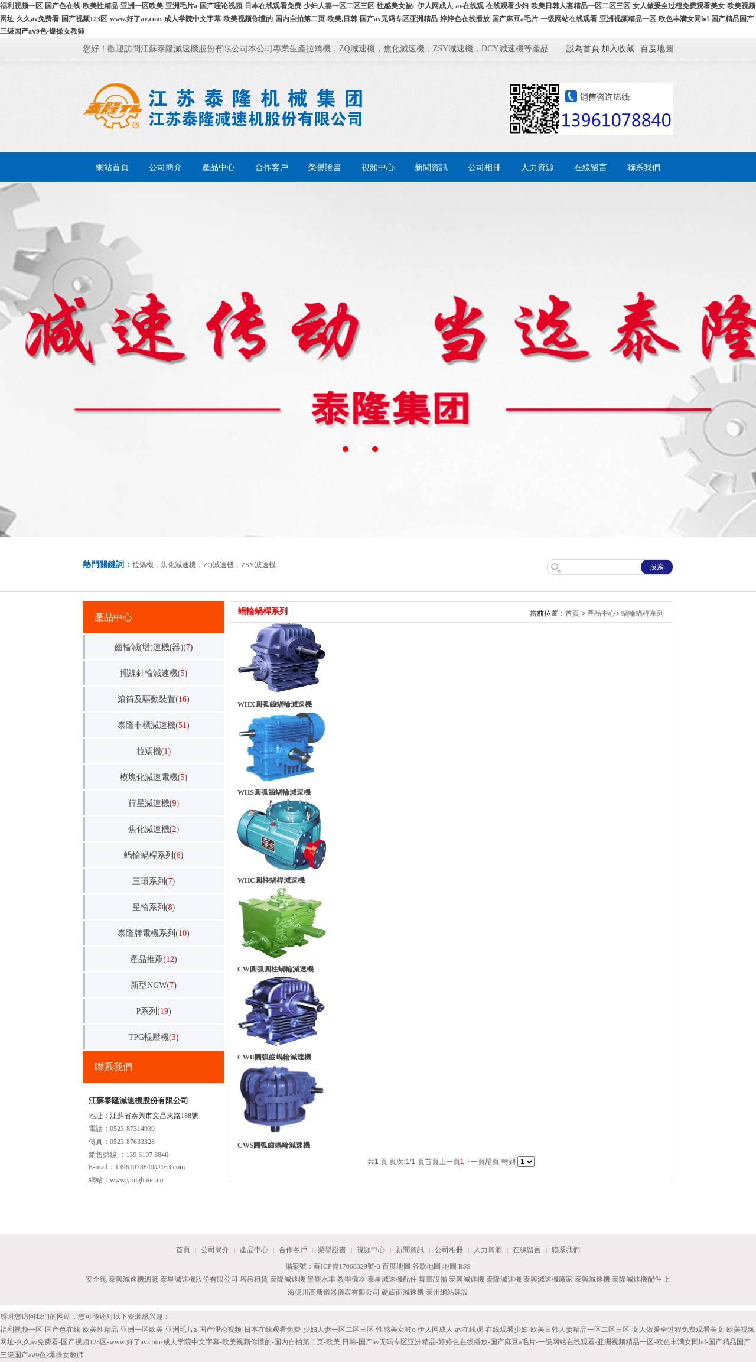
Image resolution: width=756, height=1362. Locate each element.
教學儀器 (351, 1279)
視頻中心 (378, 167)
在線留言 (590, 167)
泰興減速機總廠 (133, 1279)
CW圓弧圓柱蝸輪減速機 (275, 969)
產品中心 (218, 167)
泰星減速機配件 (392, 1279)
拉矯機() (153, 751)
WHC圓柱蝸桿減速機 (271, 880)
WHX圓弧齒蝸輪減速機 (274, 704)
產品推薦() (153, 959)
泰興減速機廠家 (548, 1279)
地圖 (449, 1266)
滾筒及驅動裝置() (153, 699)
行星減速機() (153, 803)
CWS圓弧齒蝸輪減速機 (273, 1145)
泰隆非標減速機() (153, 725)
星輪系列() (153, 907)
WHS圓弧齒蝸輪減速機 (274, 792)
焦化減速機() (153, 829)
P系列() (153, 1011)
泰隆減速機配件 (637, 1279)
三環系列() (153, 881)
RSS (464, 1266)
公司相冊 (484, 167)
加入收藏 (617, 48)
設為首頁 (582, 48)
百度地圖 (656, 48)
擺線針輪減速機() (153, 673)
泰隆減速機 (287, 1279)
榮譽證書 (324, 167)
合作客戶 (271, 167)
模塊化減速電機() (153, 777)
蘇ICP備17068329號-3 (347, 1266)
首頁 (572, 613)
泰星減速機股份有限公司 (199, 1279)
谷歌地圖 (426, 1266)
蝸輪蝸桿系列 (642, 613)
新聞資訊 (431, 167)
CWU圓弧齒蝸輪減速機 (274, 1057)
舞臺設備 (433, 1279)
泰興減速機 (466, 1279)
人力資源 (537, 167)
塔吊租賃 (254, 1279)
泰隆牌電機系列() (153, 933)
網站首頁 (112, 167)
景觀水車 (321, 1279)
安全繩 (96, 1279)
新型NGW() (154, 985)
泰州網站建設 (447, 1292)
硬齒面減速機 (403, 1292)
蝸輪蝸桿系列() (153, 855)
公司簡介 (165, 167)
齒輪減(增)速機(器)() (154, 647)
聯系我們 (643, 167)
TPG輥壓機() (154, 1037)
